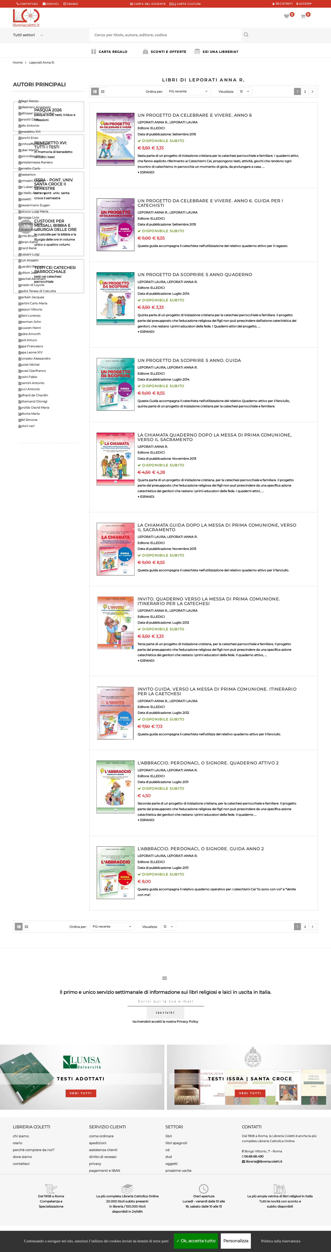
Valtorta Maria (29, 414)
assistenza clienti (103, 1150)
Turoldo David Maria (33, 407)
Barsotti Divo (28, 119)
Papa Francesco (30, 346)
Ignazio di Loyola (31, 285)
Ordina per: (154, 91)
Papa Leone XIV (30, 352)
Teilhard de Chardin (33, 395)
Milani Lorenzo (29, 315)
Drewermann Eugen (34, 205)
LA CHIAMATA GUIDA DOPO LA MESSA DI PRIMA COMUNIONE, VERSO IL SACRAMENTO (217, 527)
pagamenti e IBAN (104, 1170)
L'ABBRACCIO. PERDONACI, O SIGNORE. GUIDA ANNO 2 (201, 848)
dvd (168, 1157)
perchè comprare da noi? (33, 1150)
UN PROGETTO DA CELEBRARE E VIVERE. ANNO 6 (195, 115)
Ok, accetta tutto (195, 1240)
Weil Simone (27, 420)
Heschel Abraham (32, 279)
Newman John (29, 322)
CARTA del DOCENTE (148, 4)
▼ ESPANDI (146, 172)
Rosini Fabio (27, 377)
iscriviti (165, 1012)
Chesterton (27, 174)
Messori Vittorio (30, 309)
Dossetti (24, 199)
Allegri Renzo (28, 101)
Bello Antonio (28, 125)
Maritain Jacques (31, 297)
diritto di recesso (102, 1157)
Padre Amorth (29, 334)
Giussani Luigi (28, 254)
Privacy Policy (187, 1021)
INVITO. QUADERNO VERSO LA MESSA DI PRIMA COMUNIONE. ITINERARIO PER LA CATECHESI (209, 601)
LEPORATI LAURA (183, 122)
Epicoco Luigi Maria (33, 211)
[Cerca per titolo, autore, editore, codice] (280, 34)
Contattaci (29, 4)
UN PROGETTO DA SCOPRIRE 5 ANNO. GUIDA (189, 360)
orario (72, 4)
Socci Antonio (29, 389)
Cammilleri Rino (30, 156)
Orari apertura (203, 1196)
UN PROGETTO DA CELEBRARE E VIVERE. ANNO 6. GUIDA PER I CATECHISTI (210, 203)
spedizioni (97, 1143)
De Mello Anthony (32, 193)
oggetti (171, 1164)
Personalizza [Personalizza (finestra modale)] (235, 1240)
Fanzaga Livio (28, 217)
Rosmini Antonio (31, 383)
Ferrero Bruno (29, 230)
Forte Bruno (27, 236)
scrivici (52, 4)
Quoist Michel (28, 365)
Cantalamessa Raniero (35, 162)
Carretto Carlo (29, 168)
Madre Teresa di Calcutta (37, 291)
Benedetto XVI (29, 132)
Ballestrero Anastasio (34, 107)
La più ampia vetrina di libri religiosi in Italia (280, 1196)
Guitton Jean (28, 273)
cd (167, 1150)
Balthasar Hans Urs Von (36, 113)
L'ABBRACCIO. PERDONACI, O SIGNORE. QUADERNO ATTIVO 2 (208, 763)
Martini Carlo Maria (32, 303)
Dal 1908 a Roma (51, 1196)
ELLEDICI (157, 128)
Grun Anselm (28, 260)
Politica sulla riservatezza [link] (280, 1241)
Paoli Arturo (27, 340)
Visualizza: (226, 91)
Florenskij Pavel (30, 224)
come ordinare (101, 1136)
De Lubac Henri (30, 187)
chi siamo (21, 1136)
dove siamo (22, 1157)
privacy (95, 1164)
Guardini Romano (32, 266)
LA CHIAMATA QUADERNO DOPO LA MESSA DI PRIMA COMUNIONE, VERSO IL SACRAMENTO (214, 437)
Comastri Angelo (31, 181)
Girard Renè (27, 248)
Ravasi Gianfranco (32, 371)
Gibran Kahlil (28, 242)
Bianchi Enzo (28, 138)
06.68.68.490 (254, 1156)
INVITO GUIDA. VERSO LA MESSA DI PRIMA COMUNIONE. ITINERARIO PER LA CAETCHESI (217, 691)
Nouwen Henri (29, 328)
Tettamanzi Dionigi (32, 401)
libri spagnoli (176, 1143)
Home (17, 62)
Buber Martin (28, 150)
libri (168, 1136)
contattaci (21, 1164)
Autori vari (26, 426)
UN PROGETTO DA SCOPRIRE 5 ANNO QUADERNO (195, 274)
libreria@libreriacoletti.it (264, 1161)
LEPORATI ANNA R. (153, 122)
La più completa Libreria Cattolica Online (127, 1196)
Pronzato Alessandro (34, 358)
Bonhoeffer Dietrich (33, 144)
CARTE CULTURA (185, 4)
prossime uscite (178, 1170)
